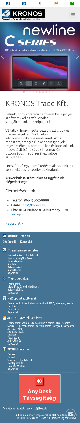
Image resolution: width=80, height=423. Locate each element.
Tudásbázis (13, 309)
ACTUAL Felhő (15, 328)
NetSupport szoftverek (19, 298)
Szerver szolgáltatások (19, 360)
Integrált (57, 325)
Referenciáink (15, 267)
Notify (69, 303)
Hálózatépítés (15, 261)
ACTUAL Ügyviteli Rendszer (22, 318)
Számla (25, 323)
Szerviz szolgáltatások (19, 258)
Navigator (68, 325)
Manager (60, 303)
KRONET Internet (16, 349)
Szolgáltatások (15, 331)
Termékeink (13, 283)
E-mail (11, 357)
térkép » (17, 214)
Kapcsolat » (14, 223)
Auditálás (12, 264)
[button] (3, 56)
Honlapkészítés (15, 363)
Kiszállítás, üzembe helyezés (23, 286)
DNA (51, 303)
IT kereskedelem (16, 279)
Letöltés (11, 306)
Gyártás (11, 325)
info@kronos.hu (34, 205)
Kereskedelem (43, 325)
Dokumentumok (16, 366)
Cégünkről (9, 242)
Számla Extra (53, 323)
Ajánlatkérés (14, 270)
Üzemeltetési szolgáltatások (22, 255)
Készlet (66, 323)
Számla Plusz (38, 323)
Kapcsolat (26, 242)
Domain (11, 354)
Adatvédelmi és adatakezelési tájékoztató (25, 408)
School (25, 303)
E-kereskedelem (25, 325)
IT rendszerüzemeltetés (20, 250)
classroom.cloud (39, 303)
